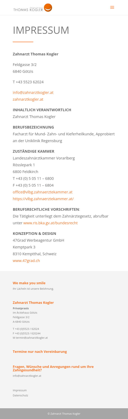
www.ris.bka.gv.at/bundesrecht (50, 222)
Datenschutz (20, 395)
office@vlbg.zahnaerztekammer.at (42, 192)
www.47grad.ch (26, 260)
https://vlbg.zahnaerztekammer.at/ (43, 198)
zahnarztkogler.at (28, 99)
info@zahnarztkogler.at (33, 92)
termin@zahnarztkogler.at (32, 337)
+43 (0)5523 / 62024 (27, 329)
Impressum (20, 390)
